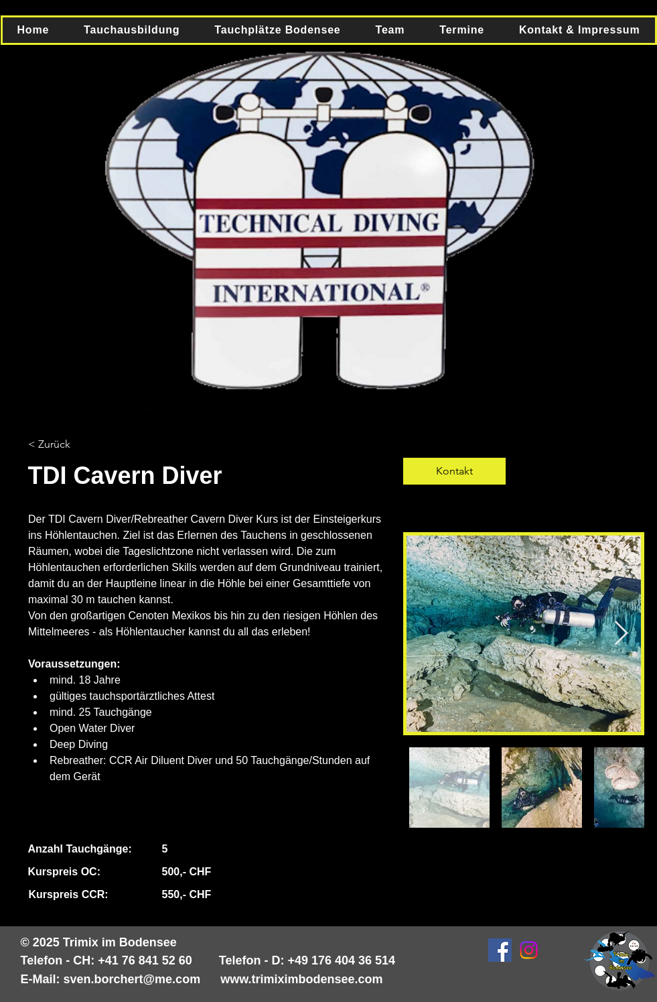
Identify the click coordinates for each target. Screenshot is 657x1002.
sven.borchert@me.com (132, 979)
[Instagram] (528, 950)
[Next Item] (621, 634)
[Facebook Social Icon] (500, 950)
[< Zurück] (65, 444)
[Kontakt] (454, 471)
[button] (131, 30)
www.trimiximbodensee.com (301, 979)
